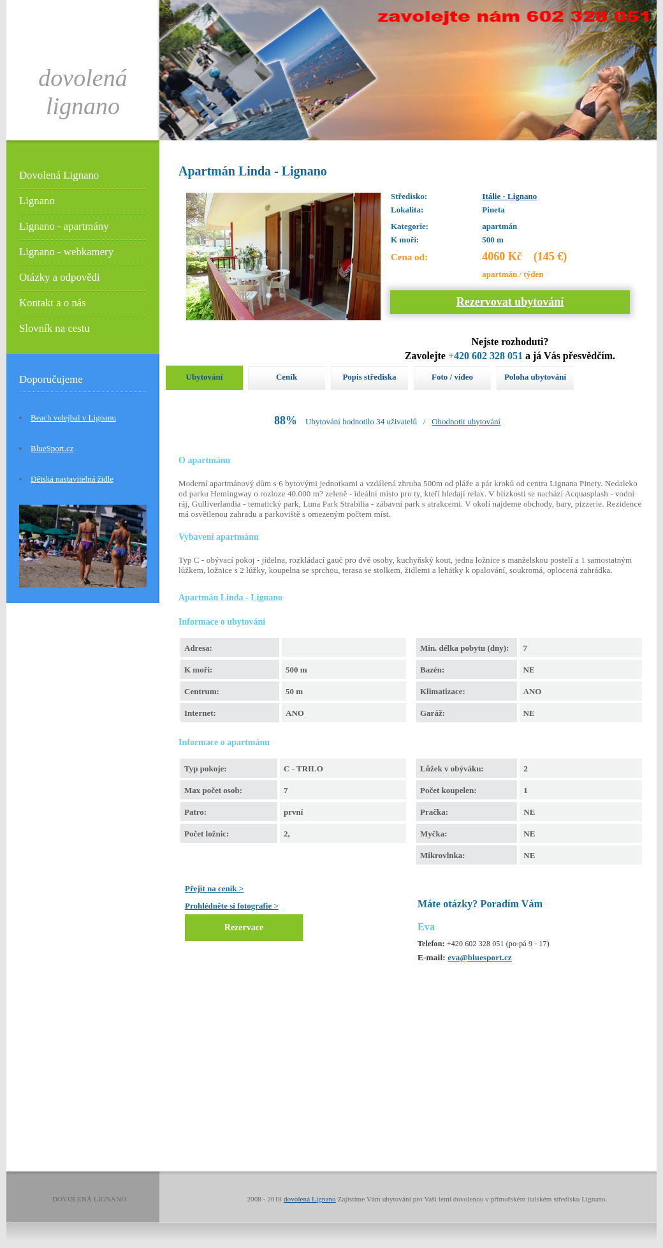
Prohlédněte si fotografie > (232, 905)
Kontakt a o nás (52, 303)
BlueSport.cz (52, 448)
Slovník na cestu (54, 328)
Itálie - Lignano (509, 196)
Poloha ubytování (535, 377)
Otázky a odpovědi (59, 277)
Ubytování (204, 377)
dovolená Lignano (310, 1199)
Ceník (286, 377)
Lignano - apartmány (64, 226)
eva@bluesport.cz (479, 957)
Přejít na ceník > (214, 888)
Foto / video (452, 377)
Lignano (37, 201)
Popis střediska (369, 377)
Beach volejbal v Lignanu (73, 417)
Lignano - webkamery (66, 252)
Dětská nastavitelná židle (72, 479)
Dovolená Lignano (59, 175)
